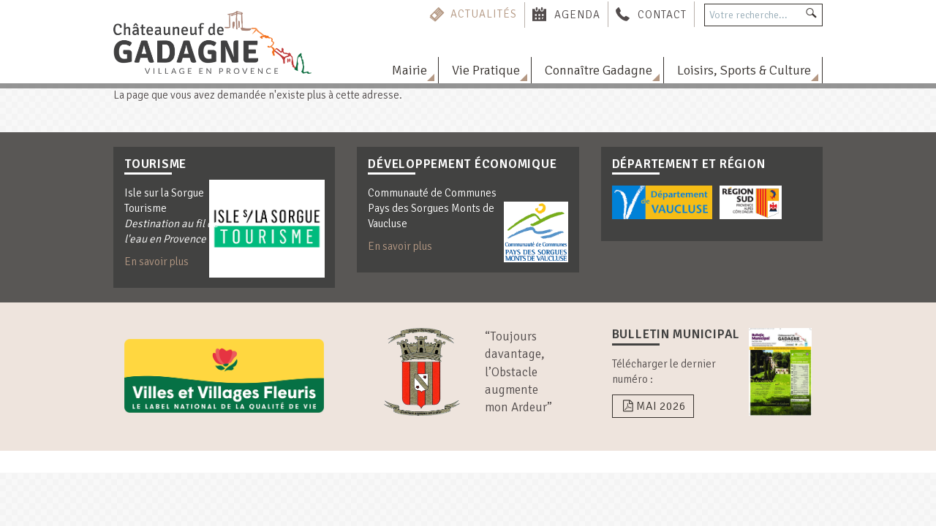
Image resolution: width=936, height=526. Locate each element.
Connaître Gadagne (598, 70)
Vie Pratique (486, 70)
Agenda (577, 13)
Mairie (409, 70)
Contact (662, 13)
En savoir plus (156, 261)
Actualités (483, 13)
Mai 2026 (653, 406)
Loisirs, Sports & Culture (744, 70)
